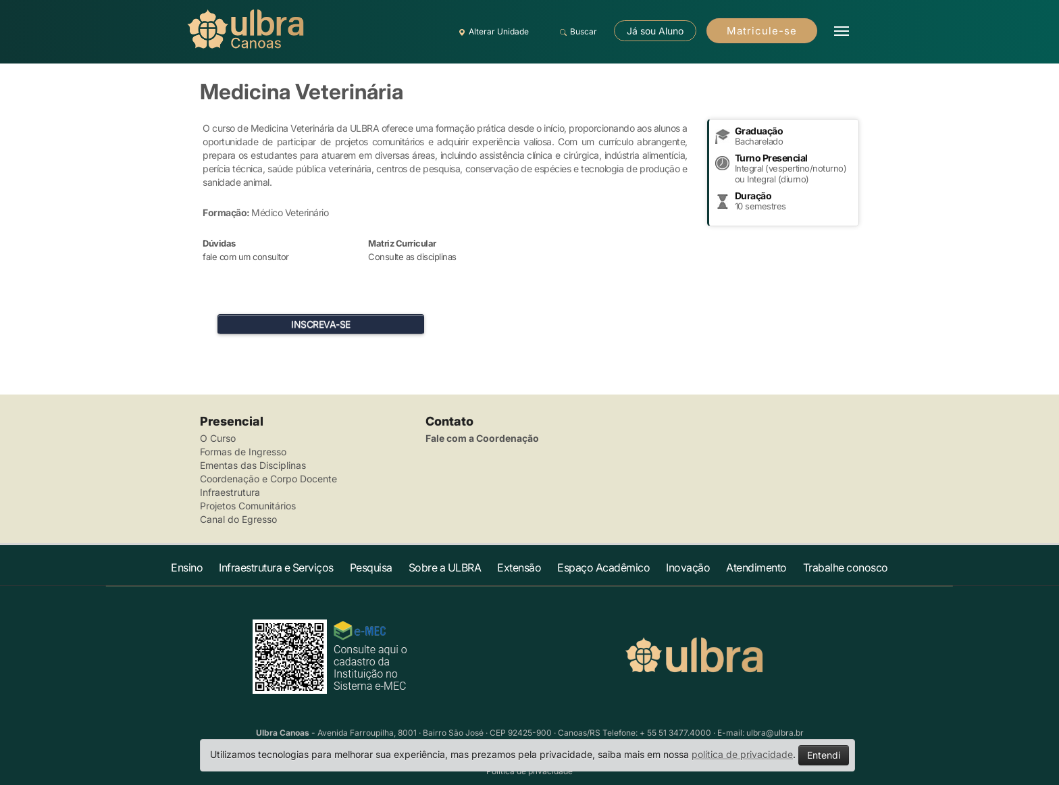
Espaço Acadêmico (603, 567)
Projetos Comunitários (248, 505)
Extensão (519, 567)
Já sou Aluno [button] (655, 30)
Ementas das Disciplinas (253, 465)
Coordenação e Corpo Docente (268, 478)
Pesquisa (371, 567)
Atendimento (756, 567)
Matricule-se (762, 30)
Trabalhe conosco (845, 567)
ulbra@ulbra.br (775, 733)
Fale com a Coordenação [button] (482, 438)
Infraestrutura (230, 492)
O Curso (218, 438)
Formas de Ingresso (243, 451)
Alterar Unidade (492, 31)
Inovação (688, 567)
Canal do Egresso (238, 519)
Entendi (823, 755)
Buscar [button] (576, 31)
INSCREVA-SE (321, 324)
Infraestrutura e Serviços (276, 567)
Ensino (187, 567)
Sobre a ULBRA (445, 567)
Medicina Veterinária (301, 91)
